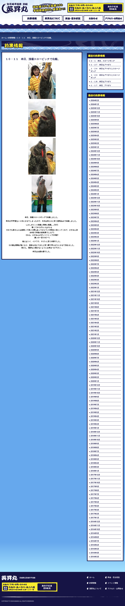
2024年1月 (95, 194)
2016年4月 (95, 553)
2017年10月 (95, 483)
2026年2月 (95, 100)
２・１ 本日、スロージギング (103, 61)
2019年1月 (95, 428)
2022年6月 (95, 268)
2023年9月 (95, 210)
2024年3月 (95, 186)
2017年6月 (95, 498)
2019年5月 (95, 412)
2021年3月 (95, 327)
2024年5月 (95, 178)
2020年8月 (95, 354)
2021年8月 (95, 307)
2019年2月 (95, 424)
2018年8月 (95, 447)
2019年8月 (95, 401)
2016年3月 (95, 557)
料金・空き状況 (73, 18)
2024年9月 (95, 163)
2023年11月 (95, 202)
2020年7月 (95, 358)
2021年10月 (95, 299)
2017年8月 (95, 490)
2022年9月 (95, 256)
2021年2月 (95, 330)
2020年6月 (95, 362)
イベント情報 (113, 583)
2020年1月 (95, 381)
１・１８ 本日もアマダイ (101, 81)
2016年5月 (95, 549)
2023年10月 (95, 206)
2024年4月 (95, 182)
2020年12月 (95, 338)
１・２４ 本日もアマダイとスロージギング (105, 70)
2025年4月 (95, 135)
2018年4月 (95, 463)
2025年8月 (95, 124)
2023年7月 (95, 217)
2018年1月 (95, 471)
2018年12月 (95, 432)
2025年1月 (95, 147)
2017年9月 (95, 486)
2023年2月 (95, 237)
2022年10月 (95, 252)
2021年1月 (95, 334)
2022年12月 (95, 245)
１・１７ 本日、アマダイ (101, 85)
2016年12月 (95, 522)
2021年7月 (95, 311)
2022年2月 (95, 284)
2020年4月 (95, 369)
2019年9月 (95, 397)
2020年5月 (95, 366)
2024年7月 (95, 171)
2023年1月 (95, 241)
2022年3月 (95, 280)
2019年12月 (95, 385)
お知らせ (93, 18)
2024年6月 (95, 174)
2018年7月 (95, 451)
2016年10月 (95, 529)
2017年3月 (95, 510)
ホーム (11, 18)
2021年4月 (95, 323)
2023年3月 (95, 233)
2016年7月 (95, 541)
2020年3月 (95, 373)
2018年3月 (95, 467)
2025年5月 (95, 132)
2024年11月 (95, 155)
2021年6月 (95, 315)
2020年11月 (95, 342)
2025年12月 (95, 108)
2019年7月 (95, 405)
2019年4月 (95, 416)
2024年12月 (95, 151)
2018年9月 (95, 444)
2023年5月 (95, 225)
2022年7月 (95, 264)
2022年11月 (95, 249)
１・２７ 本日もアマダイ (101, 65)
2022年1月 (95, 288)
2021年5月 (95, 319)
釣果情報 (32, 18)
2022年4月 (95, 276)
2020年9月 (95, 350)
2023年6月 (95, 221)
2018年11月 (95, 436)
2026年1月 (95, 104)
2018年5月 (95, 459)
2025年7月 (95, 128)
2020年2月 (95, 377)
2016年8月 (95, 537)
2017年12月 (95, 475)
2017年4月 (95, 506)
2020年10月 (95, 346)
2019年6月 (95, 408)
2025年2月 (95, 143)
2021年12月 (95, 291)
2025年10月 (95, 116)
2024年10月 (95, 159)
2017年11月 (95, 479)
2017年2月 (95, 514)
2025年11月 (95, 112)
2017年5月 (95, 502)
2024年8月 (95, 167)
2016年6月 (95, 545)
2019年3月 (95, 420)
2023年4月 (95, 229)
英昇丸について (52, 18)
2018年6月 (95, 455)
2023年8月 (95, 213)
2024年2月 (95, 190)
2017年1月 (95, 518)
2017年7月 (95, 494)
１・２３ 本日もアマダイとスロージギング (105, 76)
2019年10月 (95, 393)
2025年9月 (95, 120)
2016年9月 (95, 533)
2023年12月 (95, 198)
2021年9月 (95, 303)
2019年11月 (95, 389)
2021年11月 (95, 295)
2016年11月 (95, 525)
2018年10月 (95, 440)
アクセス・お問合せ (114, 18)
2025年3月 (95, 139)
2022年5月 (95, 272)
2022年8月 (95, 260)
